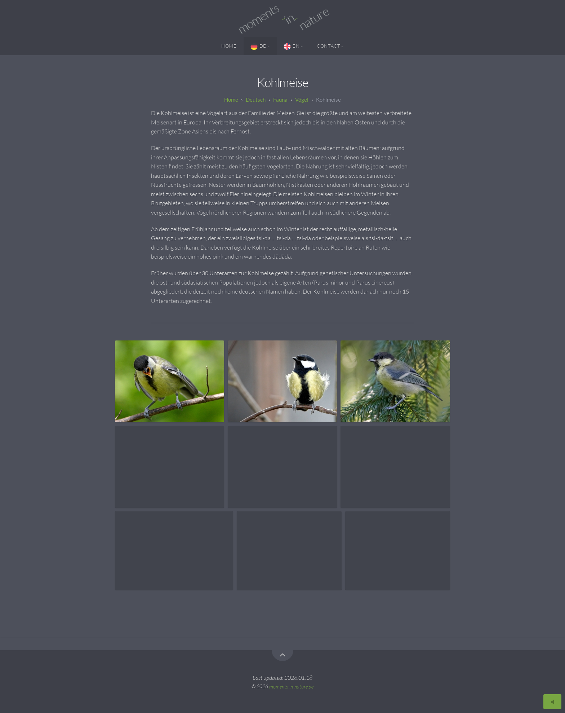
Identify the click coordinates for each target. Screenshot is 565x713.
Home (229, 46)
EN (291, 46)
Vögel (301, 99)
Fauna (280, 99)
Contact (328, 46)
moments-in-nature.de (291, 686)
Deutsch (256, 99)
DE (258, 46)
